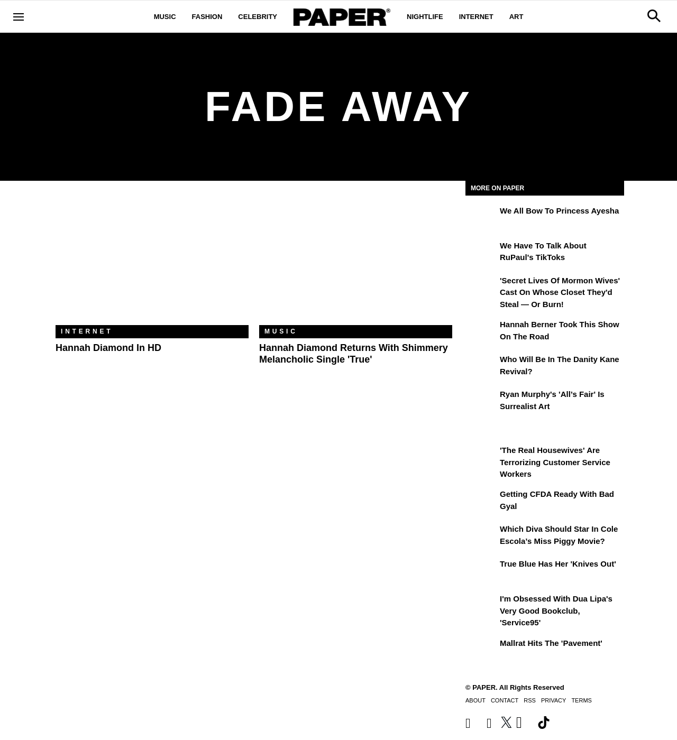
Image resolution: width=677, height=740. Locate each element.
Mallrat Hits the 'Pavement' (551, 643)
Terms (581, 700)
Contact (504, 700)
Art (516, 17)
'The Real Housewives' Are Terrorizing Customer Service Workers (555, 462)
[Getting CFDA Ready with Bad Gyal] (481, 501)
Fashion (207, 17)
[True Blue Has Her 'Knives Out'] (481, 571)
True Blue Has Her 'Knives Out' (558, 563)
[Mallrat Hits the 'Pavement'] (481, 650)
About (475, 700)
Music (165, 17)
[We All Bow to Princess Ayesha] (481, 218)
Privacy (553, 700)
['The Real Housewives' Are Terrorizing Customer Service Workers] (481, 458)
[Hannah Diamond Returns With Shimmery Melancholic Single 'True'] (355, 261)
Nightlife (425, 17)
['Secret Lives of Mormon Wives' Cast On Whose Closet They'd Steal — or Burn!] (481, 288)
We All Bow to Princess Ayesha (559, 210)
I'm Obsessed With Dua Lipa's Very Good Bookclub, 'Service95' (556, 610)
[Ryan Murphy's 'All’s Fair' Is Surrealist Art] (481, 401)
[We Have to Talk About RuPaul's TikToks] (481, 253)
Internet (476, 17)
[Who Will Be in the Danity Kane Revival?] (481, 367)
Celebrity (257, 17)
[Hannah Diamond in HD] (152, 261)
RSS (530, 700)
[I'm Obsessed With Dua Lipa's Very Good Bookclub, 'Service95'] (481, 606)
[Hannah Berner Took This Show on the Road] (481, 332)
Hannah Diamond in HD (108, 348)
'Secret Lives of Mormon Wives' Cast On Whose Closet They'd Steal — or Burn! (560, 292)
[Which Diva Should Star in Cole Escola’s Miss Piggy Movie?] (481, 536)
